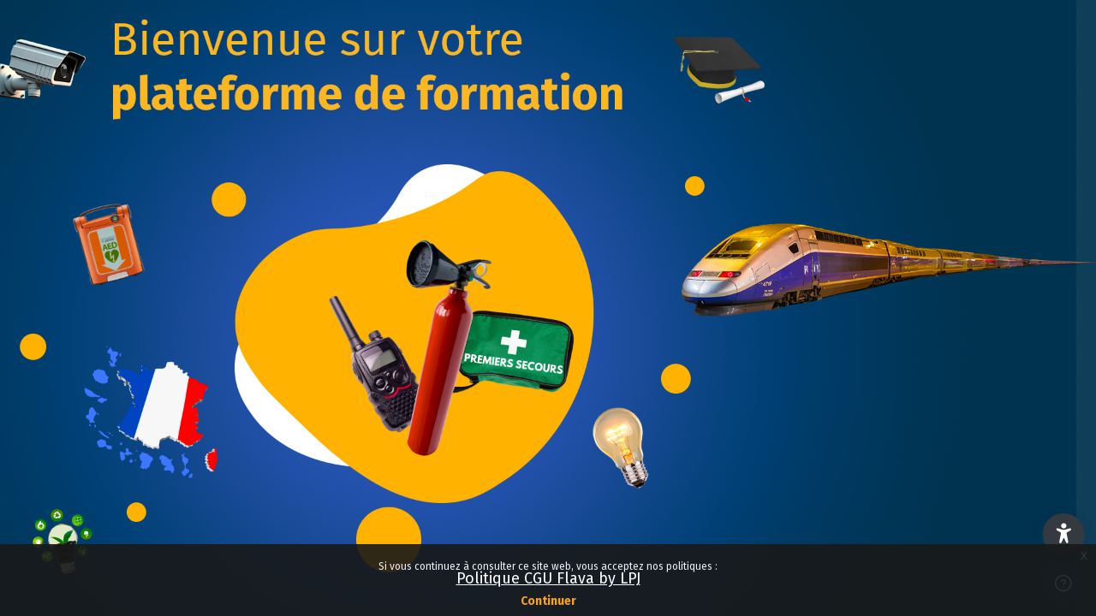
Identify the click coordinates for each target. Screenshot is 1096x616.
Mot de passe (801, 371)
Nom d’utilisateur (812, 283)
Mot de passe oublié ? (1005, 454)
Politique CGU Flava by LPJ (548, 578)
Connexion (915, 503)
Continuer (548, 601)
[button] (1063, 533)
